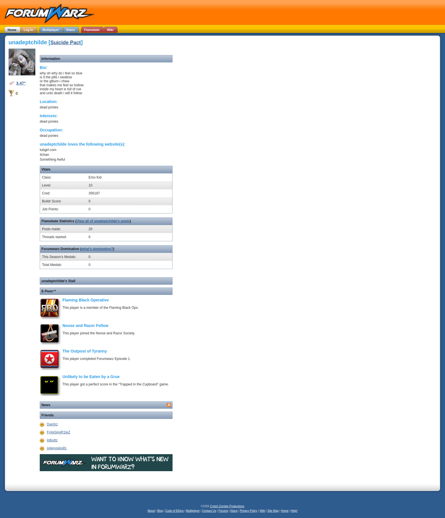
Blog (160, 510)
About (151, 510)
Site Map (272, 510)
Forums (223, 510)
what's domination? (97, 249)
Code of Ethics (174, 510)
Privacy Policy (248, 510)
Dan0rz (52, 424)
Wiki (262, 510)
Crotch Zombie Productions (227, 506)
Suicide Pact (66, 42)
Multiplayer (193, 510)
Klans (234, 510)
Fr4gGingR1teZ (58, 432)
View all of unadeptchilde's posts (103, 221)
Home (285, 510)
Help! (294, 510)
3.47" (21, 83)
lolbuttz (52, 440)
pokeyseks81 (57, 448)
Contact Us (209, 510)
